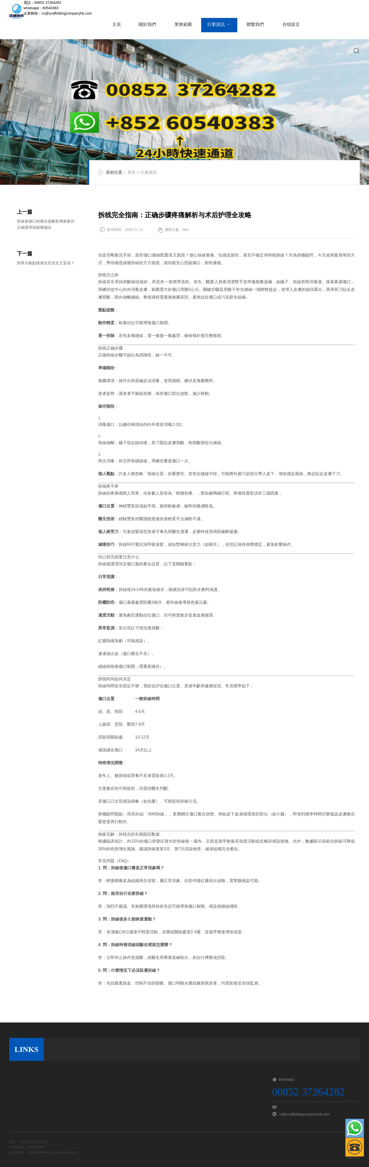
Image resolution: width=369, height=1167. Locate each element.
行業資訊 (215, 27)
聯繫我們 (250, 27)
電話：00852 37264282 (42, 3)
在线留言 (284, 27)
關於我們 (146, 27)
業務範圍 (180, 27)
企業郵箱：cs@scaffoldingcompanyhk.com (58, 13)
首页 (131, 172)
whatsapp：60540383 (41, 8)
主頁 (116, 27)
